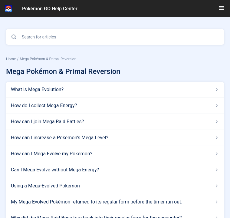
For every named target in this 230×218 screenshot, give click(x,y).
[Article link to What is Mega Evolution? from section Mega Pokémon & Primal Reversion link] (115, 89)
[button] (221, 10)
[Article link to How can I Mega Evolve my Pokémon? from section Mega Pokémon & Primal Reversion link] (115, 153)
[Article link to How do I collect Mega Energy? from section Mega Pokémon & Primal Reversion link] (115, 105)
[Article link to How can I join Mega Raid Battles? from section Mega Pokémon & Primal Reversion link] (115, 121)
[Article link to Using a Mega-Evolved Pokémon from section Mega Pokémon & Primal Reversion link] (115, 186)
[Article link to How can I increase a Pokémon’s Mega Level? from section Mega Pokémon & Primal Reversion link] (115, 137)
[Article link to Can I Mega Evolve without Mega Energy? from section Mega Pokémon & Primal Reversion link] (115, 169)
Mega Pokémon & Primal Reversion (48, 59)
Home (11, 59)
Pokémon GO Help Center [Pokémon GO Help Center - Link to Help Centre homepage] (49, 9)
